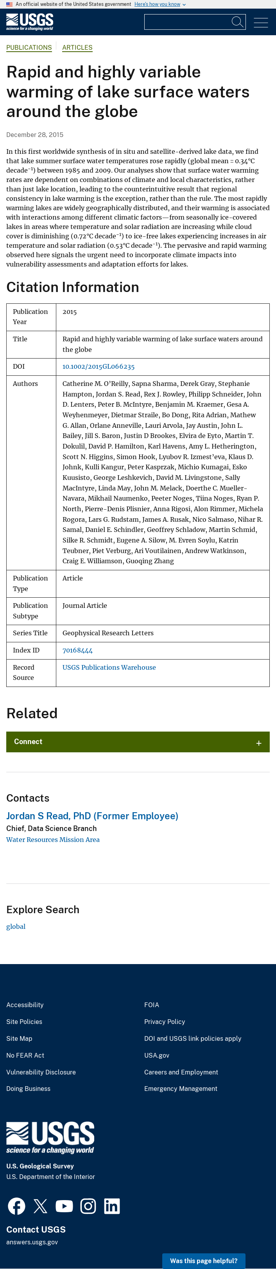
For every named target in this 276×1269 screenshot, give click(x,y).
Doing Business (28, 1088)
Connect (28, 741)
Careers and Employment (181, 1072)
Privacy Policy (164, 1022)
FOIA (151, 1005)
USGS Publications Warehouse (109, 667)
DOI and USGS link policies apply (193, 1038)
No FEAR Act (25, 1055)
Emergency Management (180, 1088)
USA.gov (156, 1055)
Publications (29, 47)
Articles (77, 47)
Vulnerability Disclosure (41, 1072)
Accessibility (25, 1005)
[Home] (29, 28)
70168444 (78, 650)
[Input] (195, 22)
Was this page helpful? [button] (204, 1261)
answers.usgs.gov (32, 1242)
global (15, 926)
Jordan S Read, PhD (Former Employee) (92, 815)
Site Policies (24, 1022)
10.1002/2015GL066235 (99, 366)
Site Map (19, 1038)
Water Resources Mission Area (53, 840)
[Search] (238, 22)
